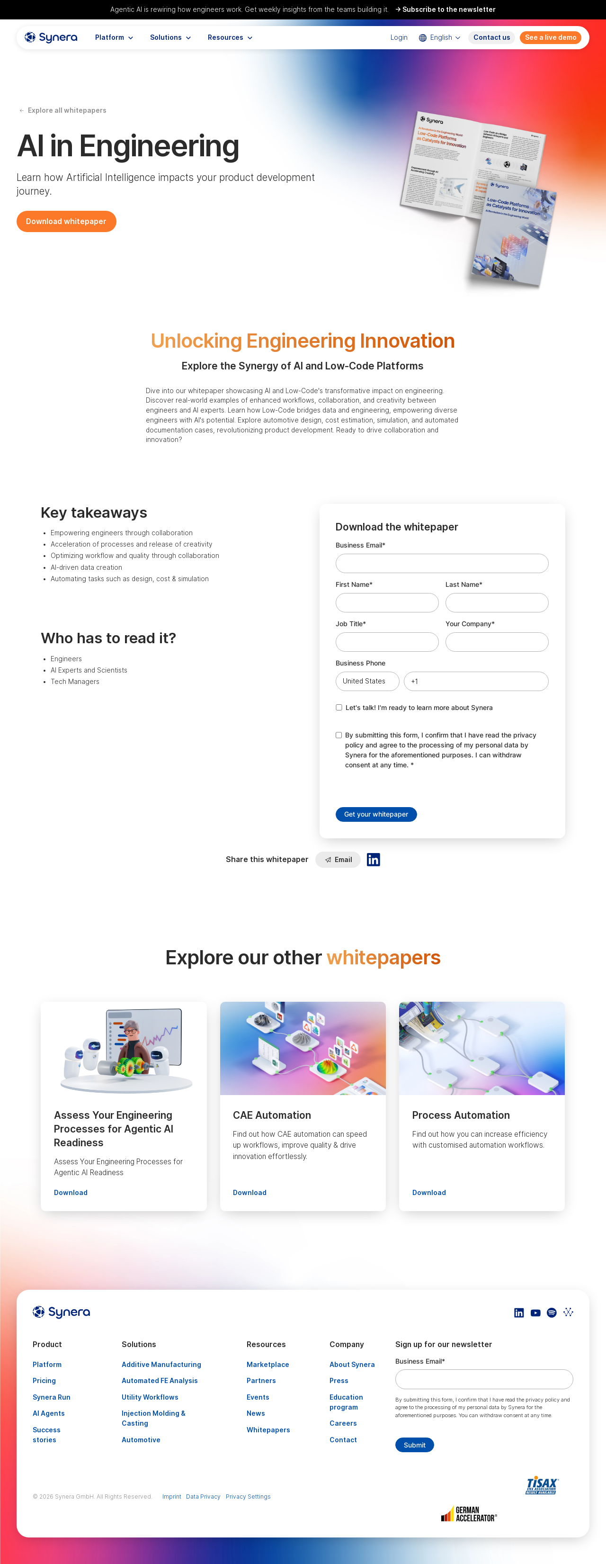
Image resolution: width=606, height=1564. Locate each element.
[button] (114, 38)
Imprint (171, 1496)
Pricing (44, 1380)
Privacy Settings (248, 1496)
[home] (51, 38)
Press (339, 1380)
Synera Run (52, 1397)
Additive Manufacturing (161, 1364)
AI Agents (49, 1413)
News (256, 1413)
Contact (343, 1440)
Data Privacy (203, 1496)
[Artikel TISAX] (545, 1485)
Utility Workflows (150, 1397)
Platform (47, 1364)
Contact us (491, 37)
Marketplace (268, 1364)
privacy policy (543, 1399)
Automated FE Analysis (160, 1380)
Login (399, 37)
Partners (261, 1380)
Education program (346, 1402)
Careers (343, 1423)
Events (258, 1397)
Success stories (47, 1435)
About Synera (352, 1364)
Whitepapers (268, 1430)
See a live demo (551, 37)
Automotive (141, 1440)
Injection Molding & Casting (154, 1418)
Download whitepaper (66, 221)
